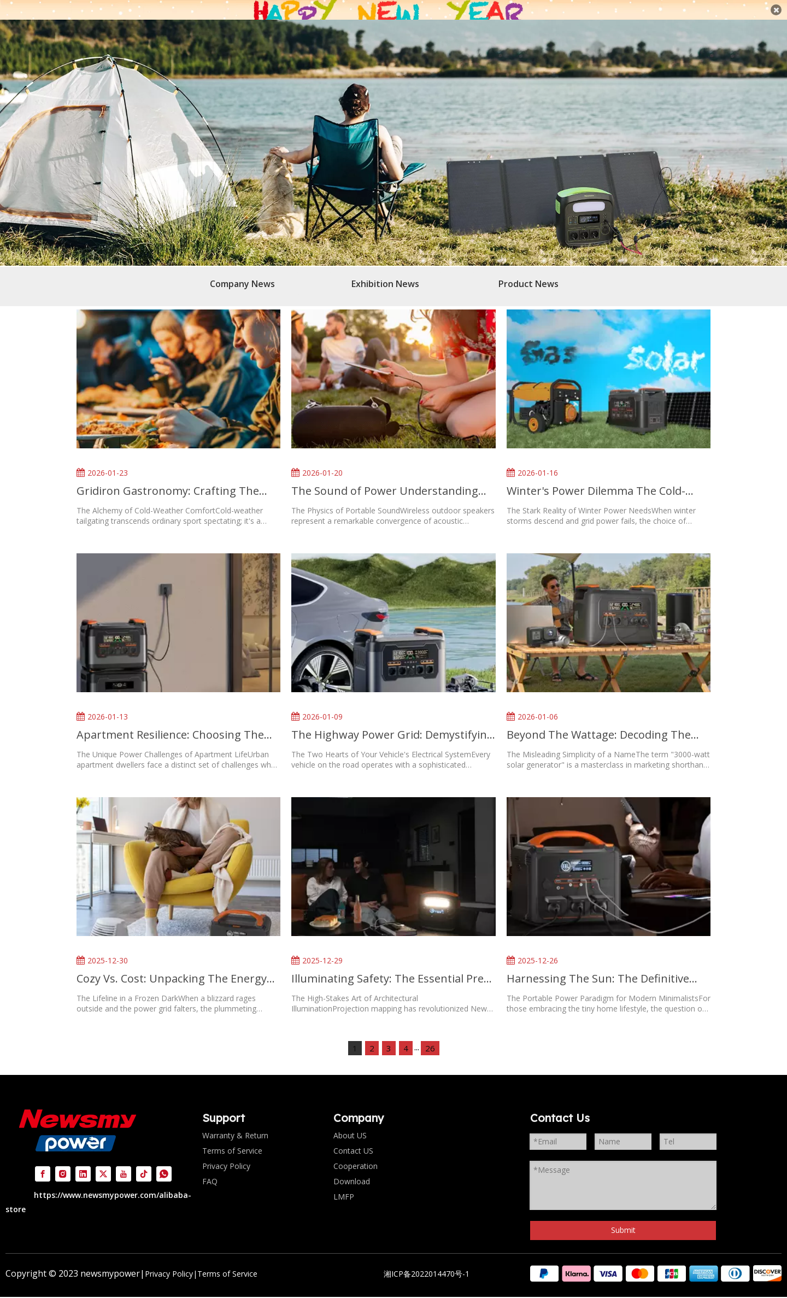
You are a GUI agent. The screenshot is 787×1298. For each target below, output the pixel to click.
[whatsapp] (164, 1161)
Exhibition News (385, 271)
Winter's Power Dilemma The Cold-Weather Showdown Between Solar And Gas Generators (597, 478)
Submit (623, 1218)
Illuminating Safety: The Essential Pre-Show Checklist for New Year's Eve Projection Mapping (389, 965)
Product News (528, 271)
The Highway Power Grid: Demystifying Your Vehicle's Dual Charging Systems (392, 722)
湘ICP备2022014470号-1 (426, 1261)
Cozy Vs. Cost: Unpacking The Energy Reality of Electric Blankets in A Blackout (172, 965)
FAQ (210, 1168)
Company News (242, 271)
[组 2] (656, 1261)
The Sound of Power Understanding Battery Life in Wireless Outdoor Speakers (384, 478)
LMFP (343, 1184)
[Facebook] (42, 1161)
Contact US (353, 1138)
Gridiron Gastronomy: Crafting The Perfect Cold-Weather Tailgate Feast (169, 478)
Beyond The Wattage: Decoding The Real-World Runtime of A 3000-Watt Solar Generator (599, 722)
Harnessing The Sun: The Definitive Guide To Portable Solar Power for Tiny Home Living (608, 965)
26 (430, 1035)
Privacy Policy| (171, 1261)
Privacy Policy (226, 1153)
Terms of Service (232, 1138)
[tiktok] (143, 1161)
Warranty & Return (235, 1123)
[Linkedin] (83, 1161)
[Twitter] (103, 1161)
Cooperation (355, 1153)
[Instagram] (63, 1161)
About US (350, 1123)
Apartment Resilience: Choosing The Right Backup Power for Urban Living (172, 722)
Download (351, 1168)
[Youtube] (123, 1161)
